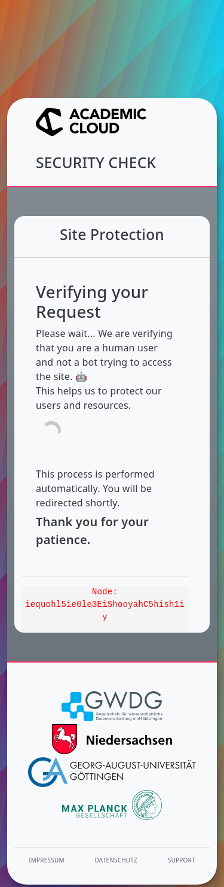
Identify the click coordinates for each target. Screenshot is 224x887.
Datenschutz (116, 860)
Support (181, 860)
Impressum (46, 860)
